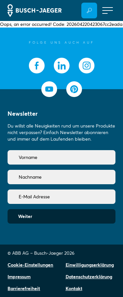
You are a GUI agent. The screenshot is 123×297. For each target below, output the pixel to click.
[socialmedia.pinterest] (74, 89)
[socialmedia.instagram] (86, 65)
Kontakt (74, 288)
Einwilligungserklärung (90, 265)
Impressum (19, 277)
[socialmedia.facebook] (37, 65)
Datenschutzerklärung (89, 277)
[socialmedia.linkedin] (62, 65)
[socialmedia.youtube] (49, 89)
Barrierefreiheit (24, 288)
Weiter (25, 216)
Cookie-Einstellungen (30, 265)
